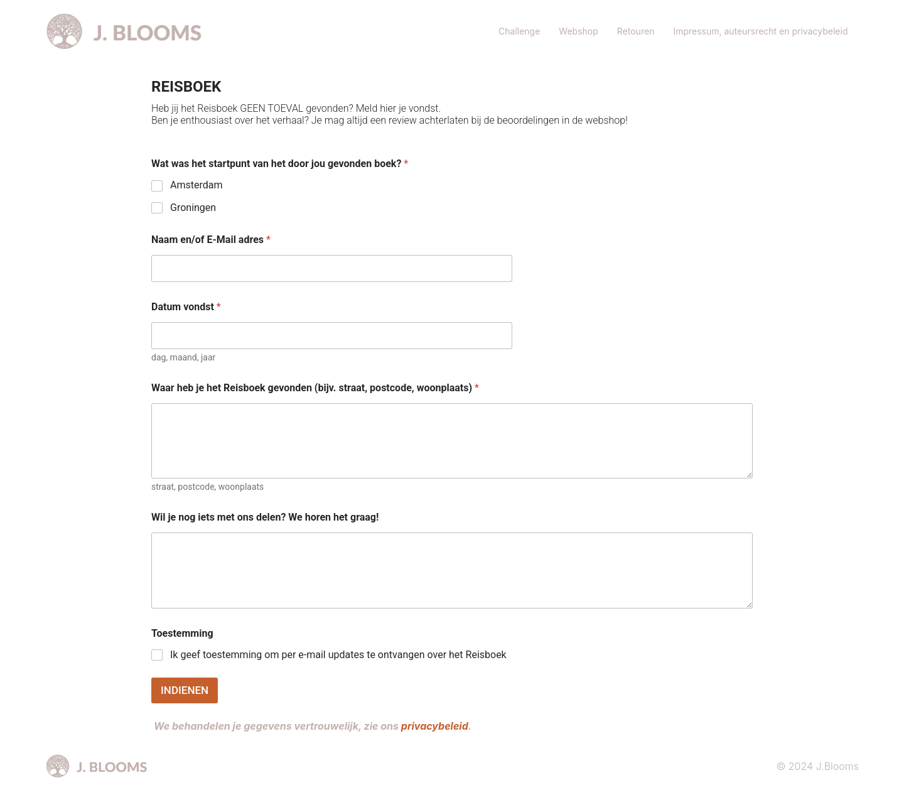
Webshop (578, 31)
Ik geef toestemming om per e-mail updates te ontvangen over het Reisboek (338, 655)
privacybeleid (434, 726)
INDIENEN (184, 690)
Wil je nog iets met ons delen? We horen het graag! (265, 517)
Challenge (519, 31)
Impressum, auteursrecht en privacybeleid (761, 31)
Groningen (193, 208)
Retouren (636, 31)
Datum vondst (186, 307)
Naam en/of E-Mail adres (211, 240)
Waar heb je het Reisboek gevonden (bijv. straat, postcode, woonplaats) (315, 388)
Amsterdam (196, 185)
